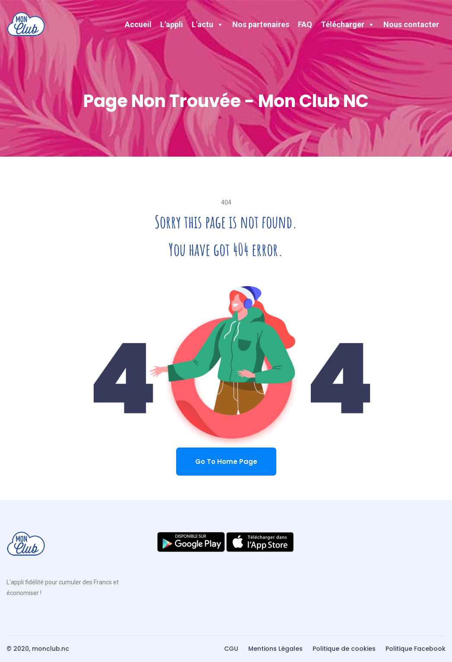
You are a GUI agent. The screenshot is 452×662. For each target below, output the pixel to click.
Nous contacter (411, 24)
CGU (231, 648)
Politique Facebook (416, 648)
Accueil (138, 24)
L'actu (208, 24)
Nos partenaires (260, 24)
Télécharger (348, 24)
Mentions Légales (275, 648)
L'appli (171, 24)
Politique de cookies (344, 648)
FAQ (305, 24)
